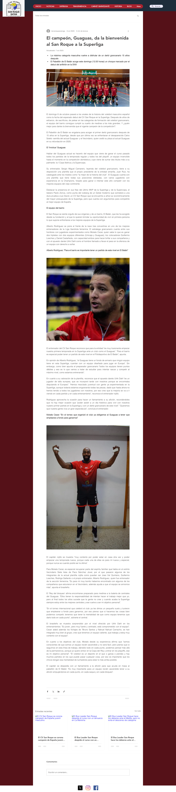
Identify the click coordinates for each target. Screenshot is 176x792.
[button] (138, 16)
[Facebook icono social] (96, 788)
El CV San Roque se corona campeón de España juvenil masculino (51, 738)
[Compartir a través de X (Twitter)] (53, 691)
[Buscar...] (156, 6)
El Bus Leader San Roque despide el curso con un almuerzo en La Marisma (86, 738)
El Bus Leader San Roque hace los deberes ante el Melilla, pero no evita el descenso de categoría (122, 738)
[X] (80, 788)
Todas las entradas (42, 16)
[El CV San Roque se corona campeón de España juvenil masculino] (51, 724)
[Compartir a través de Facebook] (47, 691)
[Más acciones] (128, 31)
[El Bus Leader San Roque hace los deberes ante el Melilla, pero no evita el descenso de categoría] (124, 724)
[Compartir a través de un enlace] (64, 691)
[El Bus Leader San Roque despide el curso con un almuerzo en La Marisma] (88, 724)
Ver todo (138, 711)
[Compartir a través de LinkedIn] (58, 691)
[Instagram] (88, 788)
